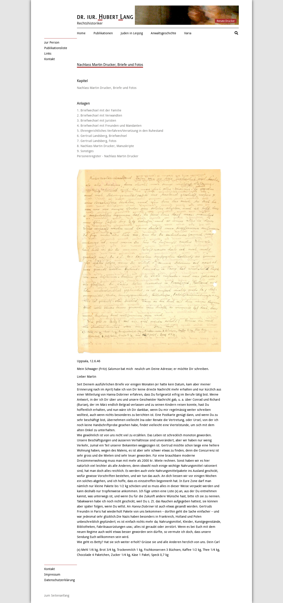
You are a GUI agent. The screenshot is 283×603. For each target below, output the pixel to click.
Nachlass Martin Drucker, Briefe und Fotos (106, 88)
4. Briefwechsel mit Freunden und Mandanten (109, 125)
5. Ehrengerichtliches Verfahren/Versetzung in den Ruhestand (120, 130)
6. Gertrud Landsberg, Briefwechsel (102, 136)
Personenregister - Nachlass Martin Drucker (107, 156)
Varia (187, 33)
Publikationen (103, 33)
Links (47, 53)
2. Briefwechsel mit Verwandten (99, 115)
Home (81, 33)
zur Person (51, 42)
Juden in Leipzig (132, 33)
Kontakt (49, 59)
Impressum (52, 574)
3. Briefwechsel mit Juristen (96, 120)
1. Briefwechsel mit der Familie (99, 110)
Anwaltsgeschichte (163, 33)
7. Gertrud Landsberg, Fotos (96, 141)
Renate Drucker (226, 21)
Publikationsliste (55, 48)
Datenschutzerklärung (59, 580)
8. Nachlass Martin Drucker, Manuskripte (105, 146)
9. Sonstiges (85, 151)
